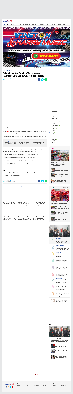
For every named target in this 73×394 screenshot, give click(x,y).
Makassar (54, 135)
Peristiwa (59, 24)
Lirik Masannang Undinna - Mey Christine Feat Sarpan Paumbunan (61, 255)
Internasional (28, 21)
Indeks (6, 24)
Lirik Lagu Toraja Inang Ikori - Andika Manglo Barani (62, 275)
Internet (48, 24)
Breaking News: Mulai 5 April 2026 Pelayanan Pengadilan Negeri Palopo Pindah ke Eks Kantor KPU (62, 281)
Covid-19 (14, 21)
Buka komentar (25, 187)
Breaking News (55, 125)
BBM (53, 115)
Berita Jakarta (18, 24)
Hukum (23, 21)
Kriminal (47, 21)
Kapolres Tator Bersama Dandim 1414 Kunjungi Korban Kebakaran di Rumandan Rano (61, 218)
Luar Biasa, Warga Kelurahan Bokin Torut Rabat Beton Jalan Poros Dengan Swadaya (62, 213)
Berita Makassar (26, 24)
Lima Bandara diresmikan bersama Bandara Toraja (28, 172)
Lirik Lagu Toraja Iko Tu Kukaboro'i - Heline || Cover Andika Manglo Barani (61, 288)
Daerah (19, 21)
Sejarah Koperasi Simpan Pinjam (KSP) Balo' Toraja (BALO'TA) (61, 262)
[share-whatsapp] (45, 79)
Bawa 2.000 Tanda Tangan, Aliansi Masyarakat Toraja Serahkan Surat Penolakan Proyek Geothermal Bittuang (62, 269)
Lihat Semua (65, 148)
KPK (52, 132)
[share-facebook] (39, 79)
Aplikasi (12, 24)
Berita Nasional (35, 24)
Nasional (52, 21)
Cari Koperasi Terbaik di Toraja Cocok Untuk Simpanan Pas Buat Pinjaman (62, 295)
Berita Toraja (14, 172)
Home (4, 70)
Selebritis (64, 24)
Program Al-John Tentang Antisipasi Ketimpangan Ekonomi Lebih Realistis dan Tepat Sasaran (61, 181)
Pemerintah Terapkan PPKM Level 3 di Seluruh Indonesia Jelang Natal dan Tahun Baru (38, 143)
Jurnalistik (36, 21)
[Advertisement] (36, 9)
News (57, 21)
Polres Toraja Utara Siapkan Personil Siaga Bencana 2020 (62, 175)
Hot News (54, 128)
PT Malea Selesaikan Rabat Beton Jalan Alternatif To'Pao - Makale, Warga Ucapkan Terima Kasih (62, 207)
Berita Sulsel (42, 24)
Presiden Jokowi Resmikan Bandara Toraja (12, 175)
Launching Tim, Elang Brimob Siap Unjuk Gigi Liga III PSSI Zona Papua (10, 143)
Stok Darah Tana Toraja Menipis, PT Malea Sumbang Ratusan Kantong (59, 202)
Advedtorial (54, 111)
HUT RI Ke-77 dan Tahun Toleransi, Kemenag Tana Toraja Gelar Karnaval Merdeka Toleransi (59, 164)
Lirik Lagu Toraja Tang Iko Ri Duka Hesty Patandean (62, 301)
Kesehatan (42, 21)
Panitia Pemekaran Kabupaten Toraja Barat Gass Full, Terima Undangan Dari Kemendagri (62, 170)
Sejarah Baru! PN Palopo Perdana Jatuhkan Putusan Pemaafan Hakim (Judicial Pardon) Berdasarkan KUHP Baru (62, 241)
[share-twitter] (42, 79)
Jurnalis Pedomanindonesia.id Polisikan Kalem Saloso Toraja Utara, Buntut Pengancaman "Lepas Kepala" (62, 248)
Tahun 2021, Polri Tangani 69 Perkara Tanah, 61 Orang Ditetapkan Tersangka (24, 143)
